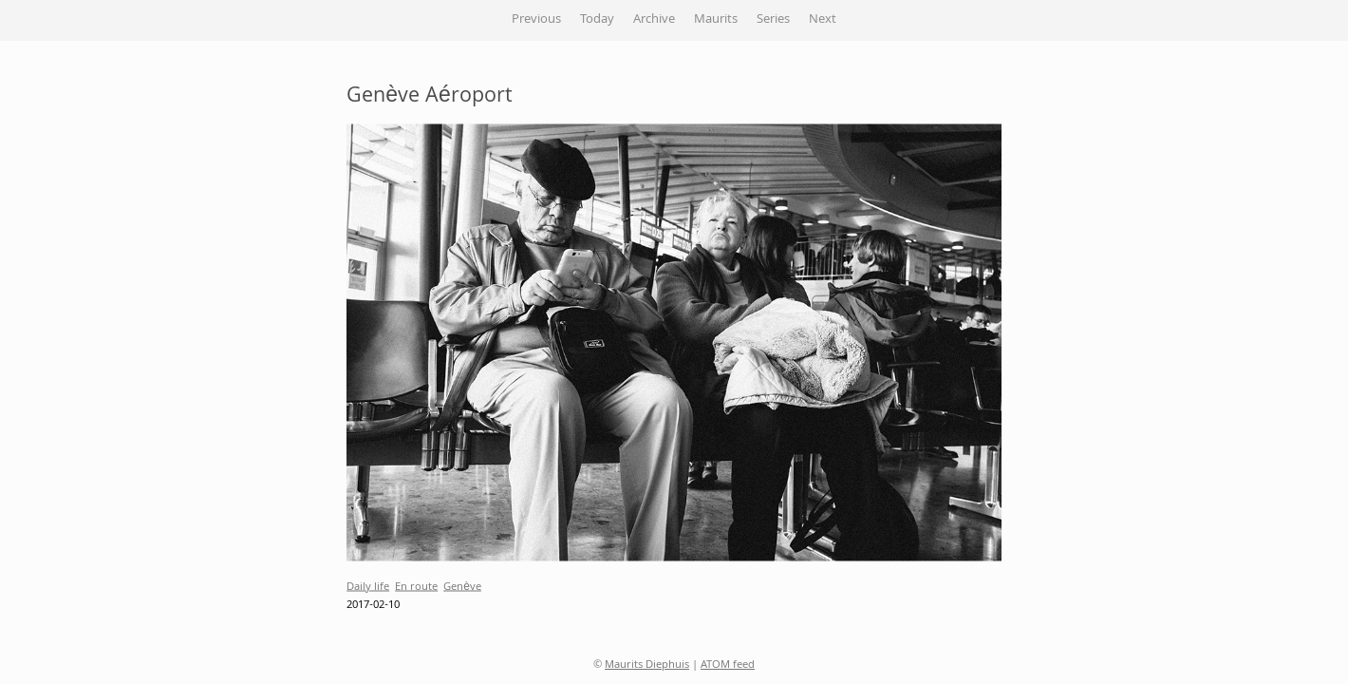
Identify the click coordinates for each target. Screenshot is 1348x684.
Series (773, 20)
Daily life (367, 587)
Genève (462, 587)
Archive (654, 20)
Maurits (716, 20)
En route (416, 587)
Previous (536, 20)
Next (822, 20)
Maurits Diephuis (647, 665)
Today (597, 20)
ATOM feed (728, 665)
